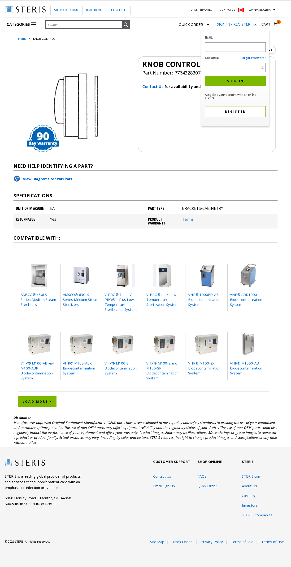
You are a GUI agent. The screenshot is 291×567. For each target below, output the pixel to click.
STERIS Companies (257, 515)
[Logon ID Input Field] (235, 47)
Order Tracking (201, 9)
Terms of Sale (242, 541)
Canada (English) (260, 9)
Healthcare (94, 10)
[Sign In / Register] (237, 24)
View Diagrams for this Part (48, 178)
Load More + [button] (37, 401)
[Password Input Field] (235, 67)
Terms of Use (272, 541)
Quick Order (194, 25)
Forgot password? (253, 58)
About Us (249, 485)
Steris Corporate (66, 10)
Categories (21, 24)
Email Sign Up (164, 485)
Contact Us (227, 9)
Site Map (157, 541)
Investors (250, 505)
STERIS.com (251, 476)
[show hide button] (263, 67)
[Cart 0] (269, 24)
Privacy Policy (212, 541)
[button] (126, 25)
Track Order (182, 541)
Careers (248, 495)
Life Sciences (118, 10)
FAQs (202, 476)
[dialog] (235, 79)
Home (22, 39)
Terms (188, 219)
